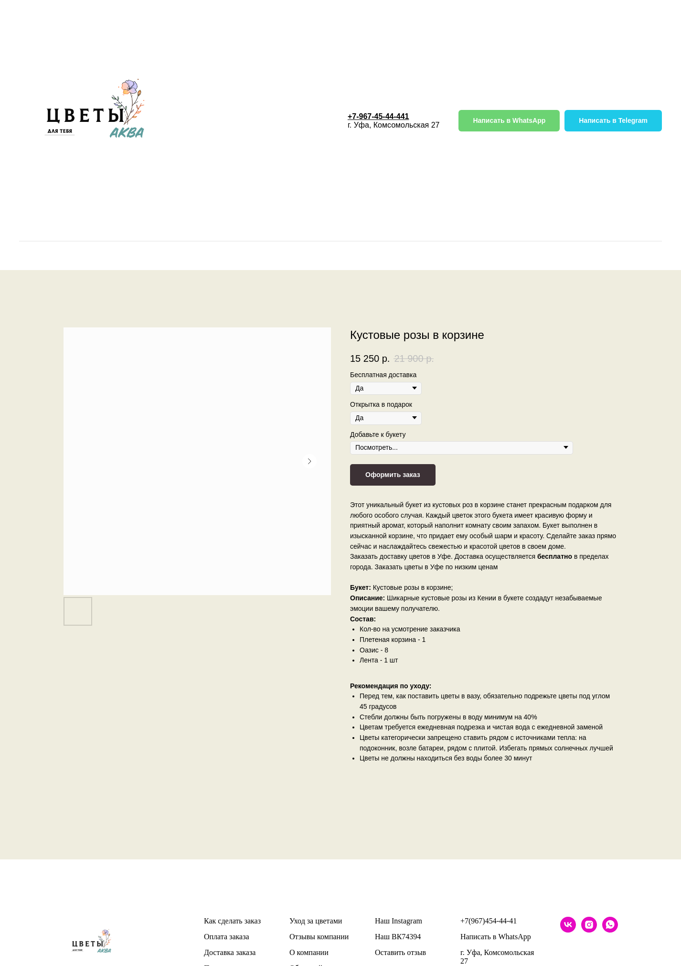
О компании (309, 952)
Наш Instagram (398, 921)
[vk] (568, 930)
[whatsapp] (610, 930)
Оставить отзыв (400, 952)
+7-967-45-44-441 (378, 116)
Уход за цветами (315, 921)
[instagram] (589, 930)
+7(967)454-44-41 (488, 921)
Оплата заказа (226, 937)
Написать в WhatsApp (495, 937)
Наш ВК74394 (398, 937)
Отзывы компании (319, 937)
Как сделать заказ (232, 921)
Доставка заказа (229, 952)
